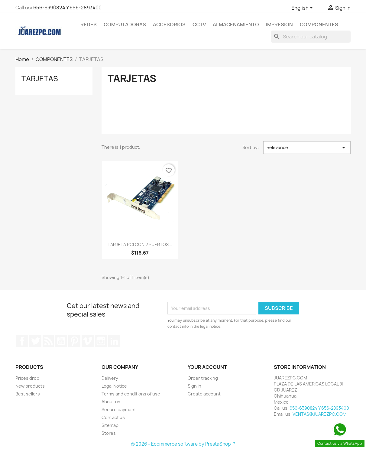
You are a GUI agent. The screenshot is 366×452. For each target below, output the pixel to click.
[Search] (311, 37)
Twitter (35, 341)
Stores (109, 433)
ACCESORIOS (169, 24)
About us (111, 402)
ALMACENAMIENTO (236, 24)
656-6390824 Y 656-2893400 (67, 7)
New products (30, 386)
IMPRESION (279, 24)
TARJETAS (39, 78)
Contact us (113, 417)
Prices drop (27, 378)
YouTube (61, 341)
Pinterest (74, 341)
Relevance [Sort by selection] (307, 147)
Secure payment (119, 409)
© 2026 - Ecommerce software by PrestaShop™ (183, 444)
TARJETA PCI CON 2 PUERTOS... (140, 244)
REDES (88, 24)
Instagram (101, 341)
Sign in (194, 386)
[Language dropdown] (303, 8)
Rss (48, 341)
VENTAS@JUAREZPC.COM (319, 414)
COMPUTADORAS (125, 24)
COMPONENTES (319, 24)
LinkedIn (114, 341)
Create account (204, 394)
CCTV (199, 24)
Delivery (110, 378)
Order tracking (203, 378)
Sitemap (110, 425)
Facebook (22, 341)
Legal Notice (114, 386)
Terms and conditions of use (131, 394)
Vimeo (88, 341)
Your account (207, 367)
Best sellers (27, 394)
